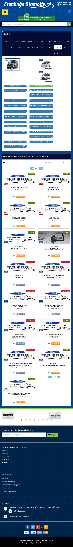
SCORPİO (20, 47)
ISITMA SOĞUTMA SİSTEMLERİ (17, 126)
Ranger (59, 53)
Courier (58, 47)
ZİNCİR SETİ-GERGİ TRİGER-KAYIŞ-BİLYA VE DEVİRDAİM (16, 146)
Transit (52, 53)
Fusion (49, 41)
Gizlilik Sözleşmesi (9, 481)
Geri (32, 168)
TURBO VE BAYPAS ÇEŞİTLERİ (42, 122)
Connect (66, 47)
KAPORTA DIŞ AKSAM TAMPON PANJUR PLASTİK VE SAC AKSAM (41, 117)
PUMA (36, 41)
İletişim (32, 543)
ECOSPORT (15, 41)
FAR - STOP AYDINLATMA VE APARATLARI (16, 111)
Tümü (7, 41)
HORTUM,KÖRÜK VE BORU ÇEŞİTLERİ (41, 90)
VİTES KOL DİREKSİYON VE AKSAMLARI (41, 95)
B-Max (67, 41)
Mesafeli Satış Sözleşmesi (11, 485)
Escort (23, 41)
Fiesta (42, 41)
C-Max (27, 47)
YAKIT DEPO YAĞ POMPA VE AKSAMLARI (16, 100)
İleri (41, 168)
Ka (55, 41)
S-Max (12, 47)
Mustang (44, 47)
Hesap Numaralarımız (10, 491)
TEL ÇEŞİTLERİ (19, 122)
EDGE (30, 41)
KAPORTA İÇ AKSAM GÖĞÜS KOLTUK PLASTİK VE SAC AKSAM (16, 132)
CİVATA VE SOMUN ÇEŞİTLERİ (42, 132)
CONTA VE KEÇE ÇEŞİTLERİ (17, 141)
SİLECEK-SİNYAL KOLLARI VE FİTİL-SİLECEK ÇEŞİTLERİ (41, 111)
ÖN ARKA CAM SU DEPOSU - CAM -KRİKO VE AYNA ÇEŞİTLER (41, 100)
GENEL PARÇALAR (18, 86)
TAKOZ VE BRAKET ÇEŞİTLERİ (42, 141)
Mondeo (35, 47)
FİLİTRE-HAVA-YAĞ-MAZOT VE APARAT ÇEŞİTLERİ (16, 90)
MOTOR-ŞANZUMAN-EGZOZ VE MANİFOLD (41, 136)
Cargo (67, 53)
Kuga (51, 47)
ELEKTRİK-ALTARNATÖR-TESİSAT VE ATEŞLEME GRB (41, 106)
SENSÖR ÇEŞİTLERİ (43, 86)
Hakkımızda (7, 488)
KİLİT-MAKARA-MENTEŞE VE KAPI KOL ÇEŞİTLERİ (41, 126)
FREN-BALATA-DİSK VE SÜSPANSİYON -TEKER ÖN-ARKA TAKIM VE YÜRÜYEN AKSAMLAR (16, 117)
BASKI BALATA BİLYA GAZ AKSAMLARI (16, 105)
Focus (60, 41)
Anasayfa (6, 478)
